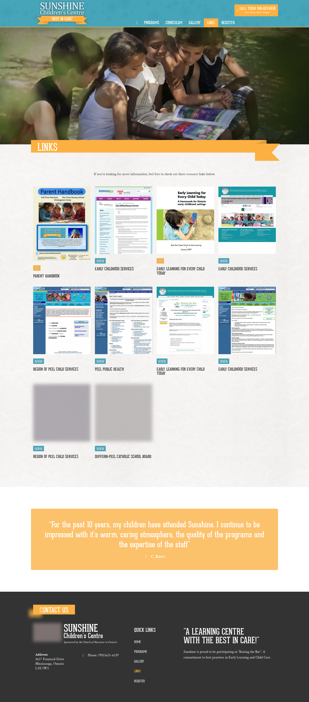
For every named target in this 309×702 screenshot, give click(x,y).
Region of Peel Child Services (55, 369)
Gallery (195, 22)
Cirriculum (174, 22)
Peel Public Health (109, 369)
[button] (256, 10)
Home (137, 642)
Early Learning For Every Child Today (181, 270)
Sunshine (81, 628)
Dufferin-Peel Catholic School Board (123, 456)
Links (211, 22)
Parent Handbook (46, 276)
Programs (151, 22)
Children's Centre (83, 636)
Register (228, 22)
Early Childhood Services (114, 268)
